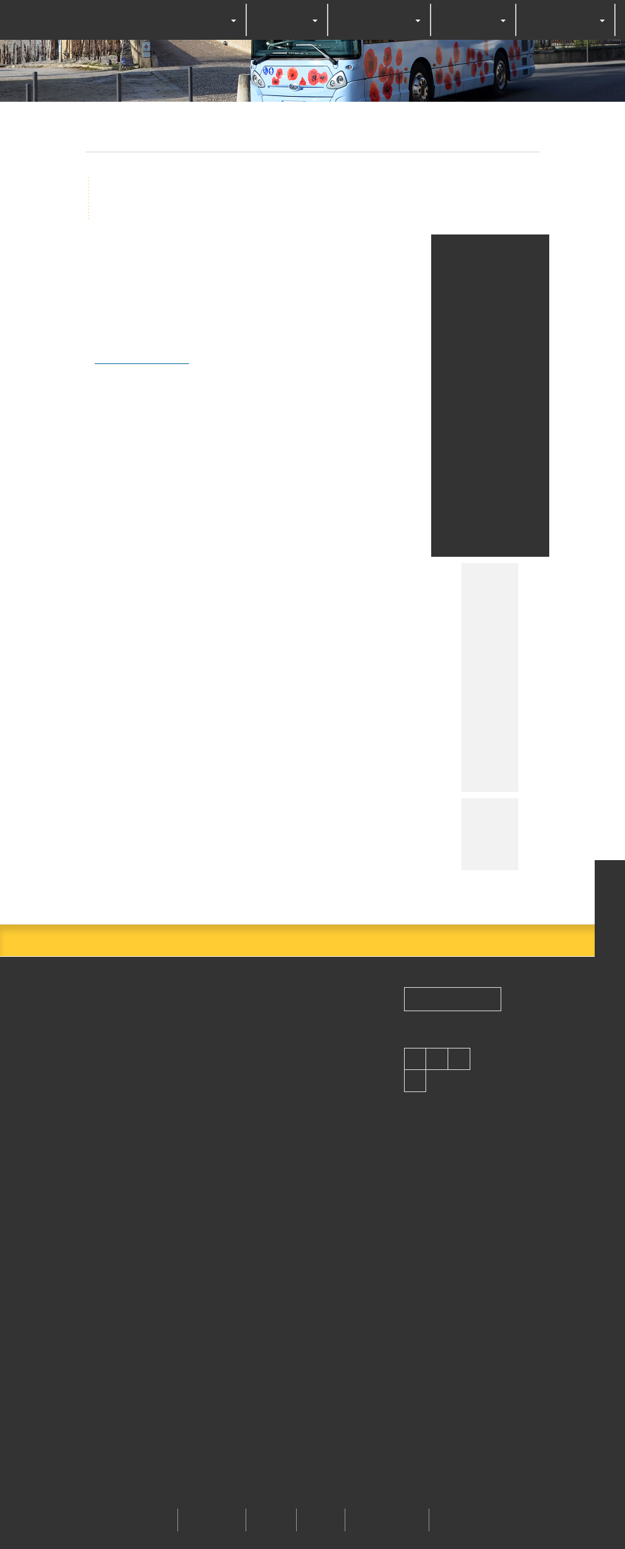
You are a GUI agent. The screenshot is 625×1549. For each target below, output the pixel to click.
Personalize (413, 816)
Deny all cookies (325, 816)
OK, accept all (226, 816)
